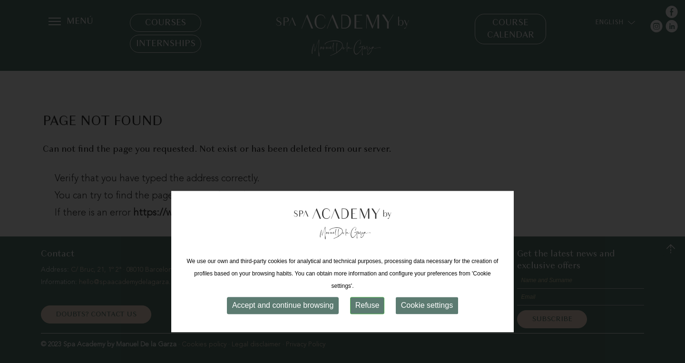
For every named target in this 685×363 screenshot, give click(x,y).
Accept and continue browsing (282, 323)
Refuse (367, 323)
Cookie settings (427, 323)
